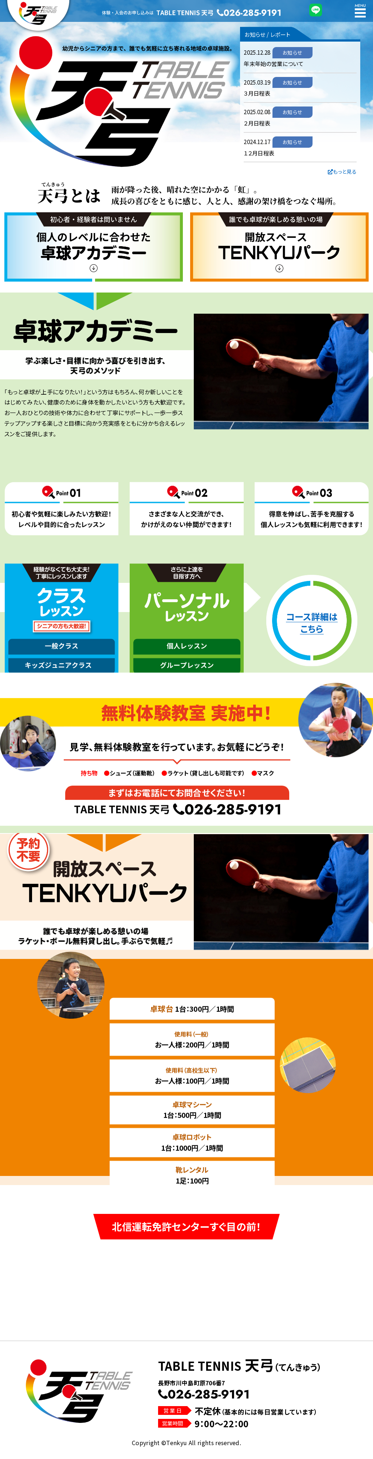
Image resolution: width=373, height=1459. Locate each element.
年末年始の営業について (273, 63)
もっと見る (342, 171)
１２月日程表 (259, 153)
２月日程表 (257, 123)
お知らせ (292, 52)
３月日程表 (257, 93)
